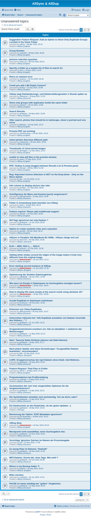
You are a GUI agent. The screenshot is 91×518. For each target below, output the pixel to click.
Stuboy (22, 88)
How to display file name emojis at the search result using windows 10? (46, 292)
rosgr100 (22, 53)
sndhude (22, 379)
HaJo (21, 205)
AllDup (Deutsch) (24, 98)
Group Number (17, 51)
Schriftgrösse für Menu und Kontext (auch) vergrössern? (38, 194)
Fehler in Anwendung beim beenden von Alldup (33, 203)
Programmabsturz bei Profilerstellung (28, 377)
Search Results (17, 111)
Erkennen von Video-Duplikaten (25, 309)
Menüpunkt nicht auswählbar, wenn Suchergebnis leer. (37, 431)
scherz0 (22, 248)
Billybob (22, 125)
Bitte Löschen (16, 475)
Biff (20, 353)
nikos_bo (23, 62)
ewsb (21, 159)
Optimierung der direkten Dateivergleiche (30, 274)
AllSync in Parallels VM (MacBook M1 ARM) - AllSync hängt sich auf (44, 237)
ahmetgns (23, 151)
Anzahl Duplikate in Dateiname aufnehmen (31, 300)
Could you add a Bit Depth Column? (27, 85)
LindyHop (23, 477)
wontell (22, 231)
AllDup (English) (23, 46)
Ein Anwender (25, 417)
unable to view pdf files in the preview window (33, 157)
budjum (22, 468)
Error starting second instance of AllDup (30, 266)
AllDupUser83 (25, 196)
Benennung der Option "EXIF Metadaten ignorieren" (35, 414)
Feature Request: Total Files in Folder (28, 368)
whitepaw (23, 114)
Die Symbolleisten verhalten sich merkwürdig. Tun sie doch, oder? (43, 397)
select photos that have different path (28, 140)
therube (22, 168)
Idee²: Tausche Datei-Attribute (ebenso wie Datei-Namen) (38, 340)
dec (20, 179)
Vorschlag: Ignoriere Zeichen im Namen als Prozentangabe (39, 440)
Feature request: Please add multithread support (34, 211)
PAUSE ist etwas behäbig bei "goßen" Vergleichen (35, 483)
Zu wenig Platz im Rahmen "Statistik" (28, 449)
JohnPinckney (25, 133)
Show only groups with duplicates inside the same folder (38, 102)
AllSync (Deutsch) (24, 242)
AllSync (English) (24, 270)
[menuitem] (17, 10)
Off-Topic (21, 410)
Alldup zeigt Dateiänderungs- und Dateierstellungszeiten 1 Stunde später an (48, 94)
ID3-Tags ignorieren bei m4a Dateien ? (28, 220)
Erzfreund (23, 303)
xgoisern (22, 105)
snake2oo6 (23, 142)
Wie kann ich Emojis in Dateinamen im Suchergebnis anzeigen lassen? (45, 283)
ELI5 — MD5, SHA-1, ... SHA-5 (24, 246)
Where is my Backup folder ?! (24, 466)
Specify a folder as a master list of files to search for (36, 68)
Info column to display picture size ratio (29, 185)
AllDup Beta (15, 423)
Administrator (25, 259)
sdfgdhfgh (23, 277)
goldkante (23, 222)
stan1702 (23, 240)
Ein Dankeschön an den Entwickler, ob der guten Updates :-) (40, 405)
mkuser (22, 214)
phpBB (37, 512)
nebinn (22, 44)
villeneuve (23, 96)
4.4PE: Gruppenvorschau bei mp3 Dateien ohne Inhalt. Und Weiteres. (44, 360)
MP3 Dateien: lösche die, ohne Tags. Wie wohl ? (33, 457)
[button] (88, 30)
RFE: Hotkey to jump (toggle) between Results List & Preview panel (43, 166)
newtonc (22, 79)
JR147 (22, 371)
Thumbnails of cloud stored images (27, 148)
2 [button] (84, 29)
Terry (21, 70)
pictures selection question (23, 59)
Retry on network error (21, 76)
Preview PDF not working (22, 131)
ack (20, 442)
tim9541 (22, 188)
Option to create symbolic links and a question (33, 229)
